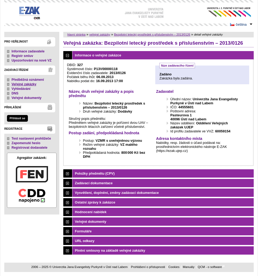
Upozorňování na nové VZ (31, 60)
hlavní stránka (76, 34)
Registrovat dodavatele (29, 148)
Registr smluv (22, 56)
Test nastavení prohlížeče (31, 138)
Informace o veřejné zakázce (98, 55)
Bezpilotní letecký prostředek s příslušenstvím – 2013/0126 (152, 34)
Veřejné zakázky (24, 84)
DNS (15, 93)
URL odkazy (84, 241)
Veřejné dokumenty (26, 98)
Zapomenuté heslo (26, 143)
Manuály (188, 267)
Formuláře (83, 231)
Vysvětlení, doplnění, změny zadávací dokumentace (117, 193)
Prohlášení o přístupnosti (148, 267)
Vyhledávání (21, 89)
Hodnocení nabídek (90, 212)
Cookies (174, 267)
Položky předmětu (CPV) (95, 173)
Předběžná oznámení (28, 80)
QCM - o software (210, 267)
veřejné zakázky (99, 34)
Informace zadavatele (28, 51)
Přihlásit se (17, 118)
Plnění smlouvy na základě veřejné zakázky (110, 250)
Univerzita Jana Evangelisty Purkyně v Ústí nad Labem (225, 12)
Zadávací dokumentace (94, 183)
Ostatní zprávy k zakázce (95, 202)
